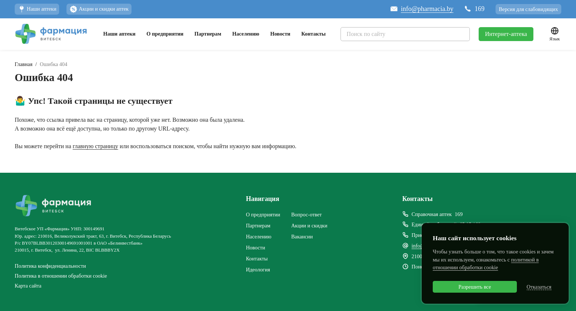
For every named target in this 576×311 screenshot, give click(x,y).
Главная (23, 64)
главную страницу (95, 146)
